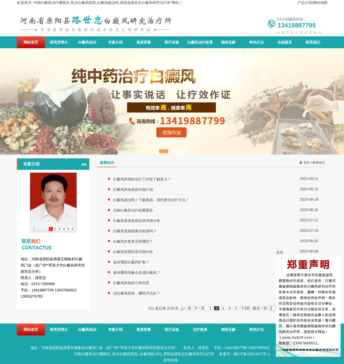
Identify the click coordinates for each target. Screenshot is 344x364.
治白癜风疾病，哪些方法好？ (136, 293)
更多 (84, 164)
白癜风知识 (87, 42)
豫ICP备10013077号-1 (252, 354)
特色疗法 (256, 42)
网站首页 (31, 42)
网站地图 (320, 3)
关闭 (279, 252)
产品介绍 (304, 3)
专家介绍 (115, 42)
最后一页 (260, 308)
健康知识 (318, 162)
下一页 (199, 308)
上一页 (185, 308)
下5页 (245, 308)
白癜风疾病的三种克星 (131, 283)
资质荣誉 (143, 42)
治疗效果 (200, 329)
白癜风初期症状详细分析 (133, 252)
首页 (306, 162)
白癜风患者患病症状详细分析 (136, 221)
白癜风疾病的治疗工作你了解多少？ (142, 179)
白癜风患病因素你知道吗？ (135, 231)
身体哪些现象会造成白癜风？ (136, 272)
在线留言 (284, 42)
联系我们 (313, 42)
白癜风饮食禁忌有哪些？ (133, 241)
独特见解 (228, 42)
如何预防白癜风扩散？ (131, 262)
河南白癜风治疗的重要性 (133, 210)
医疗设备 (172, 42)
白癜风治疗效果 (200, 42)
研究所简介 (59, 42)
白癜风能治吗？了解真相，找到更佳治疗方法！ (151, 200)
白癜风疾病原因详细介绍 (133, 189)
